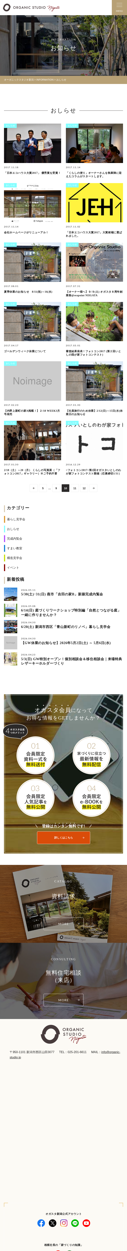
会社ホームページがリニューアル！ (26, 232)
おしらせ (10, 125)
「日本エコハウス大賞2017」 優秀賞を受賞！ (32, 173)
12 (84, 488)
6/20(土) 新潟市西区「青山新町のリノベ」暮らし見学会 (65, 627)
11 (74, 488)
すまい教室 (14, 548)
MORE (63, 924)
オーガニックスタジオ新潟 (19, 79)
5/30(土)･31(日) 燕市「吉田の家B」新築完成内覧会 (62, 594)
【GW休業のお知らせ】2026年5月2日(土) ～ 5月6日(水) (66, 643)
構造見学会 (14, 558)
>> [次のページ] (93, 488)
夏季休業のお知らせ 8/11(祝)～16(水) (28, 291)
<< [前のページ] (34, 488)
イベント (13, 567)
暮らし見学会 (16, 519)
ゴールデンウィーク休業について (25, 351)
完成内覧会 (14, 538)
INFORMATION (45, 79)
